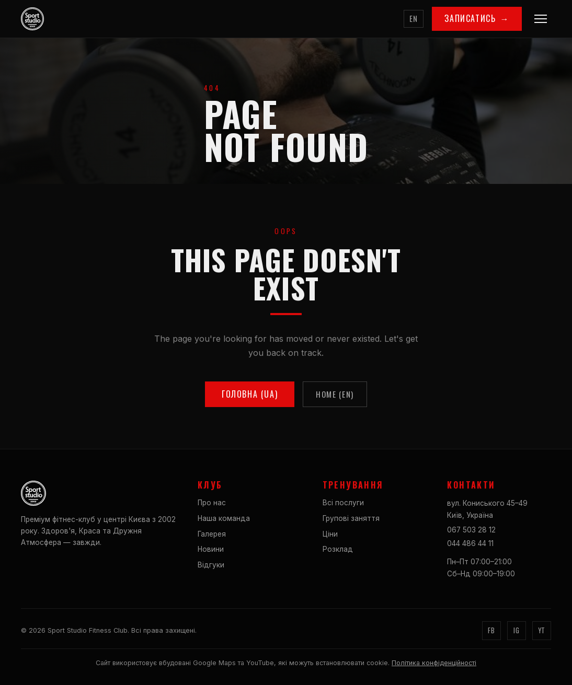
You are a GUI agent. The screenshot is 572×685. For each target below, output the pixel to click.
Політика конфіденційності (434, 663)
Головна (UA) (250, 396)
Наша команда (224, 518)
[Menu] (540, 18)
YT (541, 630)
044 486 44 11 (470, 543)
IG (516, 630)
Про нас (212, 502)
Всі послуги (343, 502)
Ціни (330, 534)
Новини (211, 549)
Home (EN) (335, 396)
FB (491, 630)
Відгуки (211, 565)
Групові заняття (351, 518)
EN (413, 18)
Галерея (212, 534)
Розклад (338, 549)
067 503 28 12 (471, 530)
